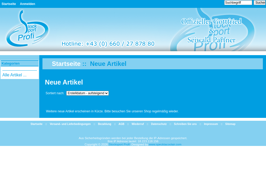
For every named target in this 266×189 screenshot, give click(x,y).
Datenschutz (159, 124)
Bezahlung (104, 124)
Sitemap (230, 124)
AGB (121, 124)
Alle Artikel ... (14, 75)
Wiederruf (138, 124)
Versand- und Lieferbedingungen (70, 124)
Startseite (9, 4)
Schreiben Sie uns (185, 124)
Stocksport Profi (119, 144)
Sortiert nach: (55, 93)
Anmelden (27, 4)
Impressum (211, 124)
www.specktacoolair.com (165, 144)
